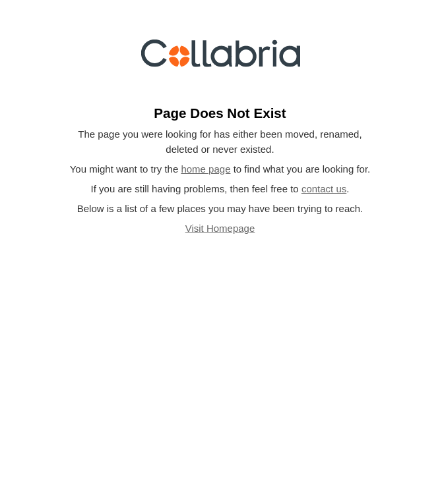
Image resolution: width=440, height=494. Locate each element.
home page (205, 169)
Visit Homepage (220, 228)
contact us (323, 188)
